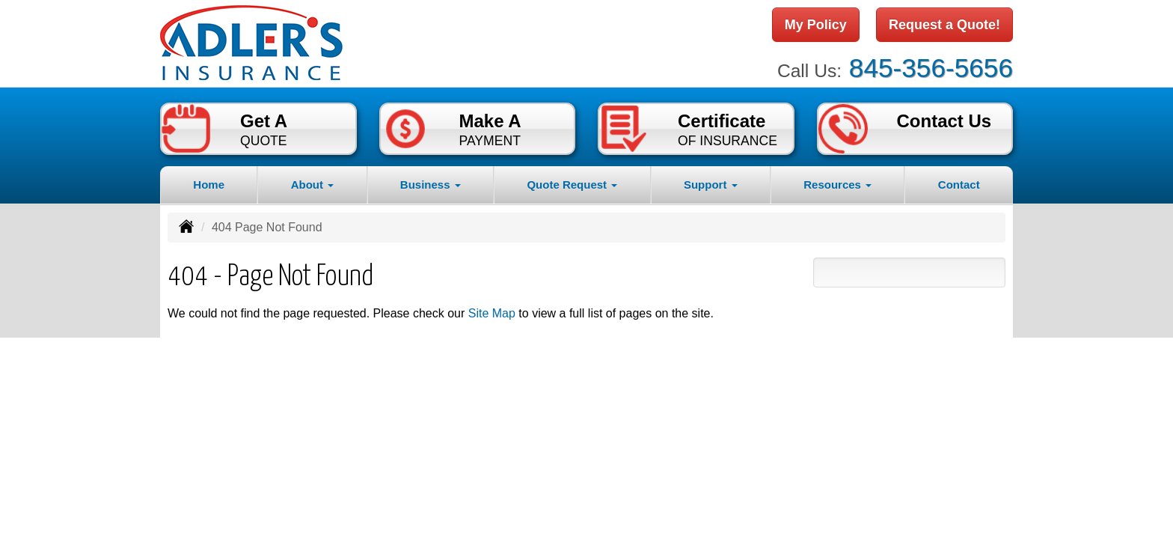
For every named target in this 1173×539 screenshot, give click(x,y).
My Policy (816, 24)
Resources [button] (837, 184)
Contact (959, 184)
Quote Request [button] (572, 184)
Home (208, 184)
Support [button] (711, 184)
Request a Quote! (944, 24)
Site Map (491, 313)
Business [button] (430, 184)
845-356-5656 (931, 67)
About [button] (312, 184)
